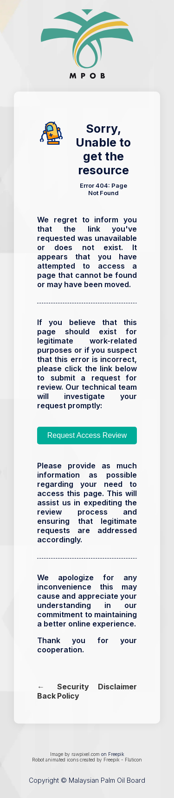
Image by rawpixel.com (75, 754)
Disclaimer (117, 686)
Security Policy (73, 691)
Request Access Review (87, 435)
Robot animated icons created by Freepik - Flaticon (87, 759)
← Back (46, 691)
